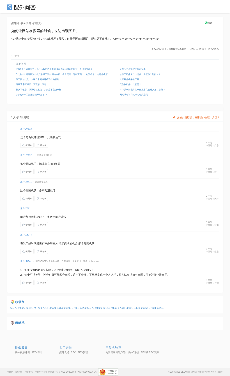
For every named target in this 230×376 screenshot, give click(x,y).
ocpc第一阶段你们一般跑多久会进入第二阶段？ (142, 89)
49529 (99, 307)
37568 (153, 307)
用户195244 (26, 235)
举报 (15, 56)
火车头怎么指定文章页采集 (133, 69)
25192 (68, 307)
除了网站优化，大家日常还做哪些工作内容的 (37, 79)
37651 (76, 307)
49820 (22, 307)
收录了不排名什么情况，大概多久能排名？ (140, 74)
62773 (14, 307)
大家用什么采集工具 (129, 79)
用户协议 (29, 372)
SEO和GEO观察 (150, 352)
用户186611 (26, 181)
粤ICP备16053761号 (87, 372)
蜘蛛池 (19, 322)
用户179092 (26, 155)
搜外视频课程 (22, 352)
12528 (137, 307)
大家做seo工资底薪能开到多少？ (31, 94)
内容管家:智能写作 (115, 352)
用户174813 (26, 129)
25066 (145, 307)
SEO (22, 7)
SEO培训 (36, 352)
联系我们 (19, 372)
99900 (53, 307)
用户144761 (26, 261)
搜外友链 (64, 352)
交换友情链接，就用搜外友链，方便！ (196, 117)
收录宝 (19, 302)
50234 (160, 307)
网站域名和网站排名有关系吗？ (135, 94)
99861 (130, 307)
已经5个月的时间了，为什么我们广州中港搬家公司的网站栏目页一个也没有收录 (54, 69)
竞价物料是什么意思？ (130, 84)
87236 (122, 307)
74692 (114, 307)
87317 (45, 307)
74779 (37, 307)
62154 (106, 307)
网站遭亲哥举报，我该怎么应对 (31, 84)
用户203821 (26, 208)
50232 (83, 307)
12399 (60, 307)
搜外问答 (26, 23)
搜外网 (15, 23)
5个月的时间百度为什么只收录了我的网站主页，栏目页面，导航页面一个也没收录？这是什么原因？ (63, 74)
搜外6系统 (133, 352)
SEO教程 (83, 352)
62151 (29, 307)
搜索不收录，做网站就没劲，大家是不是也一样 (38, 89)
